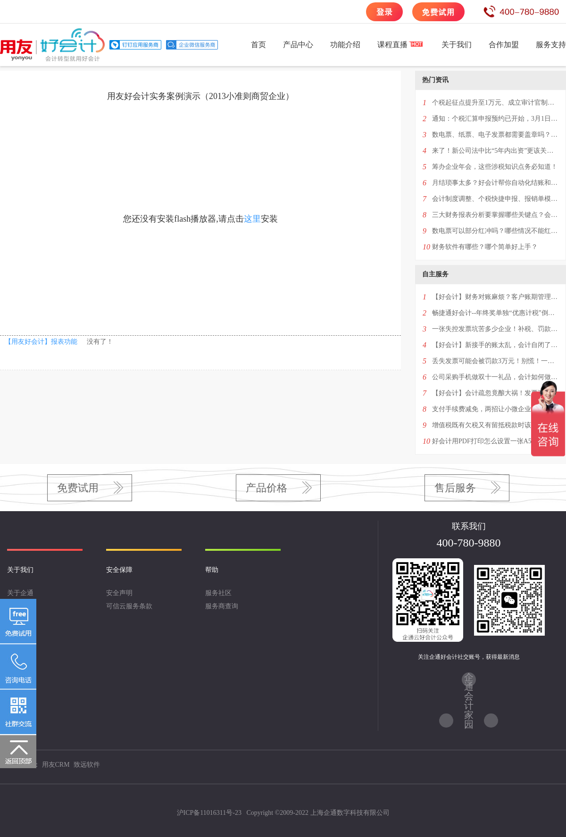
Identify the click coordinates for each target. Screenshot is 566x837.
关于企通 (20, 593)
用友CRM (56, 764)
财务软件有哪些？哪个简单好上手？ (485, 246)
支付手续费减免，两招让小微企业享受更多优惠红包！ (495, 409)
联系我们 (20, 619)
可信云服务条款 (129, 606)
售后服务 (455, 488)
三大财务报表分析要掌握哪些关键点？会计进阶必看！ (495, 214)
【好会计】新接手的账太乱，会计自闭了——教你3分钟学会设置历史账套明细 (495, 344)
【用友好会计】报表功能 (41, 341)
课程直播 (392, 45)
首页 (258, 45)
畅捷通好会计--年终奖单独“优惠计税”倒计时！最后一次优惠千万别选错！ (495, 312)
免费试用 (78, 488)
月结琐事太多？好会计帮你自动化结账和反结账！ (495, 182)
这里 (252, 219)
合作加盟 (504, 45)
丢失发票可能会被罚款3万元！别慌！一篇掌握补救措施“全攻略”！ (495, 361)
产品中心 (298, 45)
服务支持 (551, 45)
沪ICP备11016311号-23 (209, 812)
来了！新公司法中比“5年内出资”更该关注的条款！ (495, 150)
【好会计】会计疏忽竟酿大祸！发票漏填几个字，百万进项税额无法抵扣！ (495, 393)
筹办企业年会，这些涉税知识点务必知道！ (495, 166)
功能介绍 (345, 45)
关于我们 (456, 45)
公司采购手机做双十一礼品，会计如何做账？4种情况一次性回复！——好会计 (495, 377)
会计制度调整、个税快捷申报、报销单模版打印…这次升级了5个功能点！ (495, 198)
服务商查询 (221, 606)
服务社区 (218, 593)
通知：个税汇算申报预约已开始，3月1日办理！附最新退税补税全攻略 (495, 118)
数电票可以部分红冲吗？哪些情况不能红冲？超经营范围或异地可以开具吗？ (495, 230)
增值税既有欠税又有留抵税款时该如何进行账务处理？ (495, 425)
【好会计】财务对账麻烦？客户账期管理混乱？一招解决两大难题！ (495, 296)
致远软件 (87, 764)
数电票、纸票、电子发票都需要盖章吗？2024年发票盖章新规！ (495, 134)
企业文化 (20, 606)
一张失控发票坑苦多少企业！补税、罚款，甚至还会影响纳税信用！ (495, 328)
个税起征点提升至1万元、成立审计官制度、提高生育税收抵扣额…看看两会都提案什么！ (495, 102)
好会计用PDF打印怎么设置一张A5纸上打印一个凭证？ (495, 441)
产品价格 (266, 488)
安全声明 (119, 593)
